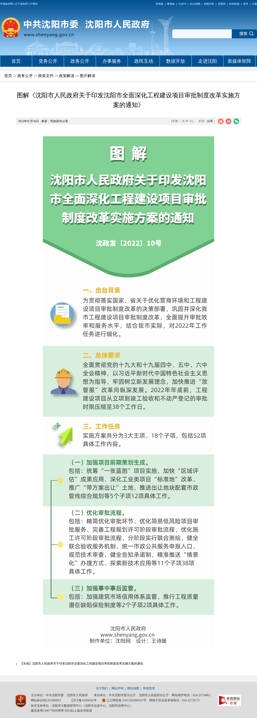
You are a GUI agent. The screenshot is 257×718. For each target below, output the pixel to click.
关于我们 (102, 688)
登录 (245, 3)
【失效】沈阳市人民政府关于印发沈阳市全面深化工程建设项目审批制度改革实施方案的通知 (81, 663)
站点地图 (195, 3)
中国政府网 (6, 3)
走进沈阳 (207, 61)
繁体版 (171, 3)
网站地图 (133, 688)
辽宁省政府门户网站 (26, 3)
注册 (254, 3)
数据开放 (175, 61)
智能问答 (209, 3)
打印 (202, 121)
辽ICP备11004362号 (84, 700)
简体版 (159, 3)
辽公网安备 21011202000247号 (124, 701)
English (182, 3)
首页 (16, 61)
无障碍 (222, 3)
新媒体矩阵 (239, 61)
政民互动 (143, 61)
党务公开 (48, 61)
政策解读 (66, 76)
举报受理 (149, 688)
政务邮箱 (234, 3)
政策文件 (46, 76)
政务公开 (79, 61)
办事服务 (111, 61)
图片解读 (87, 76)
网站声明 (118, 688)
